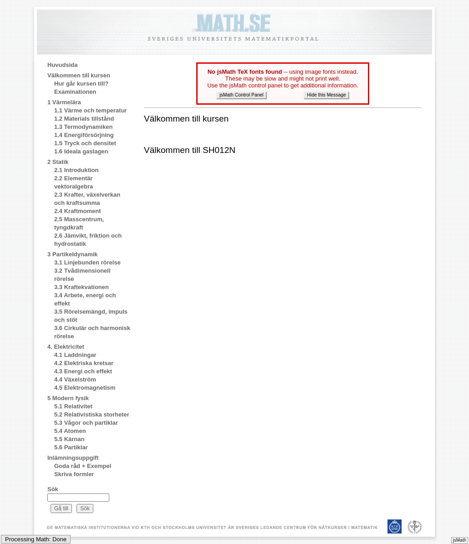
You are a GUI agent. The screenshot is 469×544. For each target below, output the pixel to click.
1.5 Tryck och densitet (85, 143)
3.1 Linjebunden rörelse (87, 262)
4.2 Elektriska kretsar (83, 363)
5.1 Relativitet (73, 406)
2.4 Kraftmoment (77, 211)
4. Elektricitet (65, 346)
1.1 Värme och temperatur (90, 110)
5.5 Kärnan (69, 439)
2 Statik (57, 161)
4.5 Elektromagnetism (84, 387)
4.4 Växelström (75, 379)
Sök (52, 489)
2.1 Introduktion (76, 170)
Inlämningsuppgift (73, 457)
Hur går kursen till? (81, 83)
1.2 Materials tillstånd (84, 118)
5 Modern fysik (68, 398)
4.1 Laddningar (75, 354)
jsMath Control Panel (241, 94)
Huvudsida (62, 64)
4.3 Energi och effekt (83, 371)
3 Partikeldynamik (72, 254)
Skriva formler (74, 474)
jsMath (459, 540)
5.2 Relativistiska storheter (91, 414)
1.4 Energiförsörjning (84, 135)
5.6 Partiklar (71, 447)
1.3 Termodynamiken (83, 126)
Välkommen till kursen (78, 75)
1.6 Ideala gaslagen (81, 151)
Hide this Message (326, 94)
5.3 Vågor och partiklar (86, 422)
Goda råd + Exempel (82, 466)
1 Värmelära (64, 102)
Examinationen (75, 91)
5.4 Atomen (70, 430)
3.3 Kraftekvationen (81, 287)
